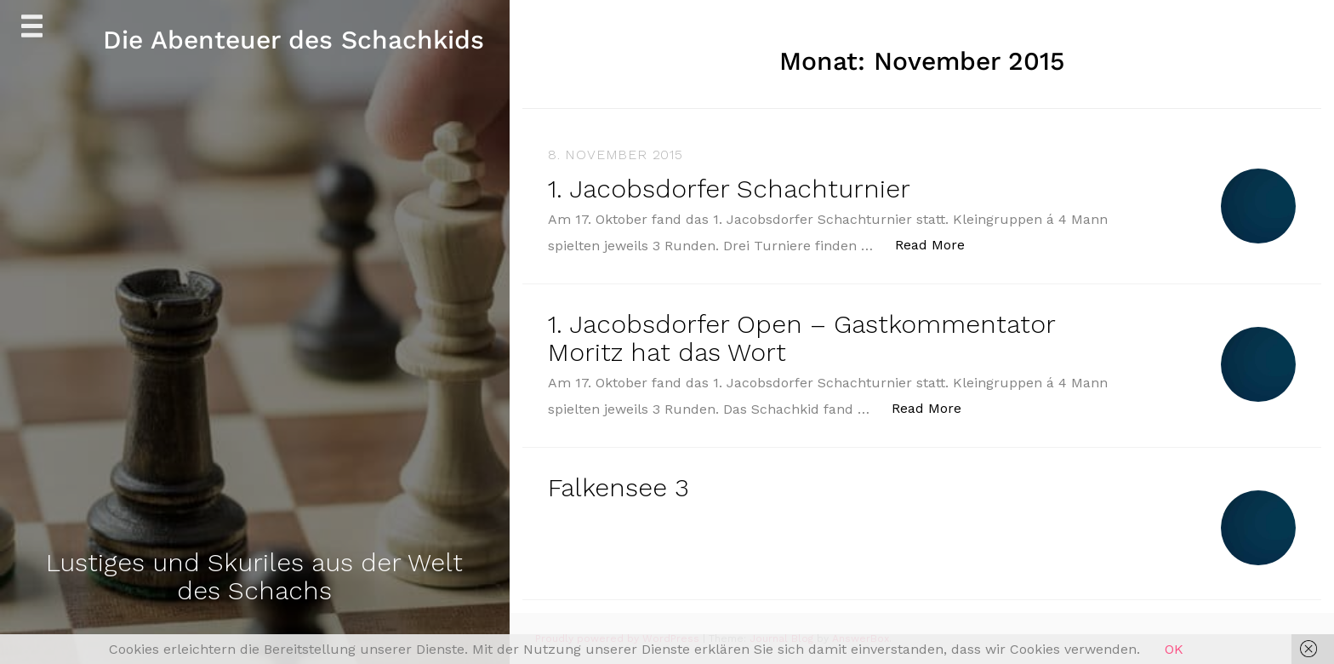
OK (1174, 649)
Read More (939, 244)
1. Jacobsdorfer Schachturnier (729, 188)
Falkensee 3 (618, 487)
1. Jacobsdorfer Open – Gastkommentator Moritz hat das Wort (801, 338)
